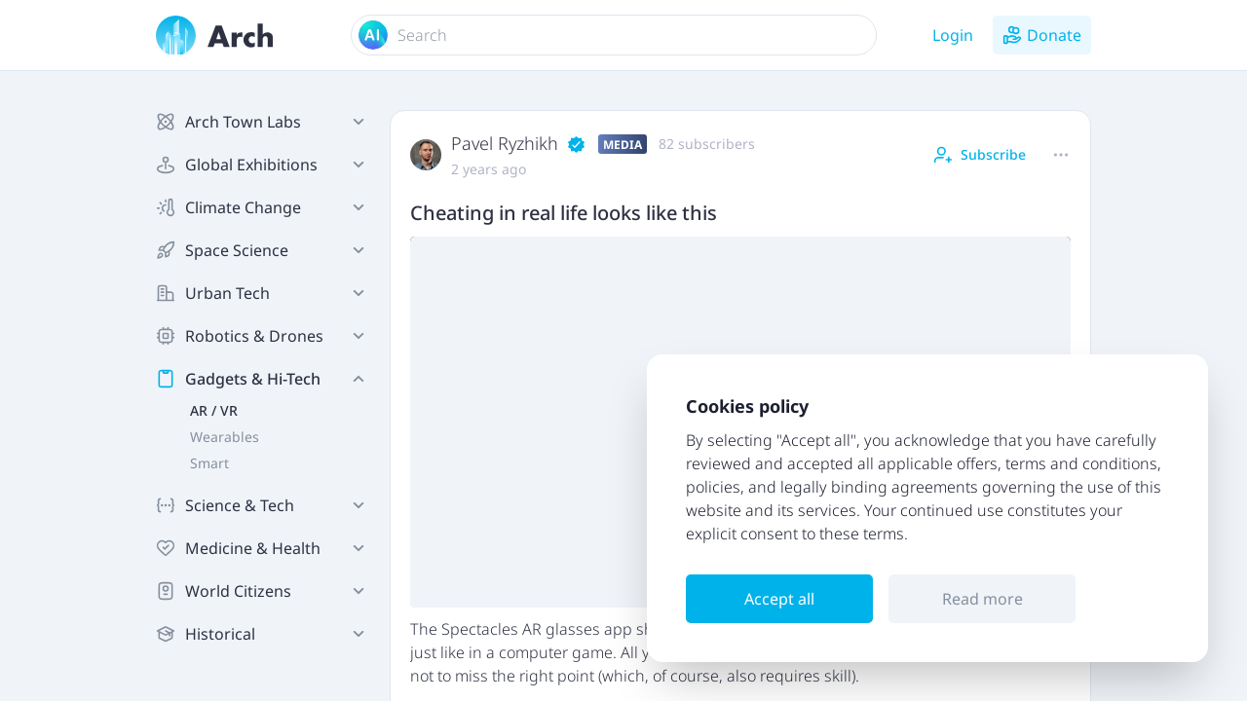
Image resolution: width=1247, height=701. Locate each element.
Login (952, 35)
